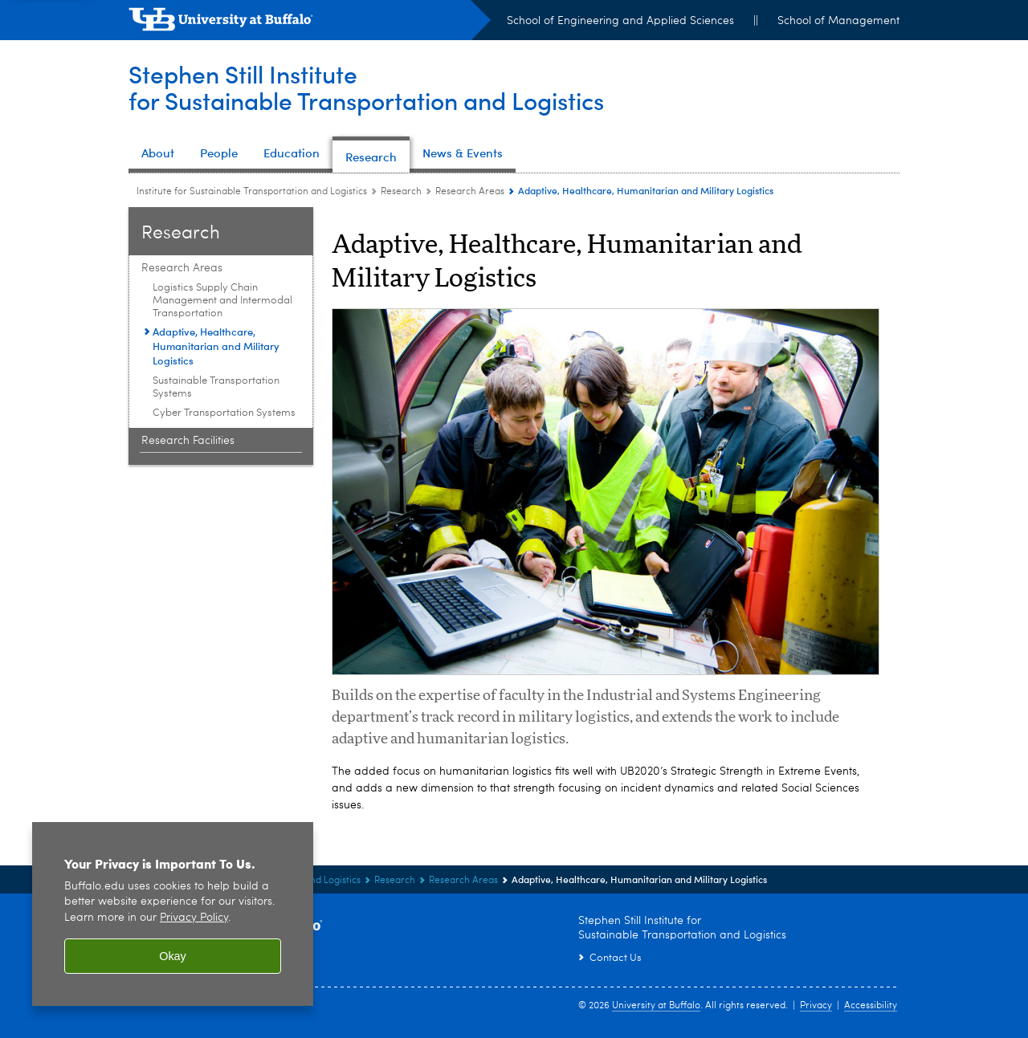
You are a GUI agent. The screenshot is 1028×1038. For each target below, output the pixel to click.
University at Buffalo (656, 1006)
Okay (172, 956)
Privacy (816, 1006)
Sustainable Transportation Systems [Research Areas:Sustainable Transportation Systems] (216, 387)
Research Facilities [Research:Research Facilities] (188, 440)
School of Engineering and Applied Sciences (620, 20)
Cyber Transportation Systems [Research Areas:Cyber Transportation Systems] (224, 413)
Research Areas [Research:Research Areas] (469, 192)
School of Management (838, 20)
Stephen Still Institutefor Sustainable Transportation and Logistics (366, 87)
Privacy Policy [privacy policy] (194, 918)
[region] (172, 914)
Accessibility (870, 1006)
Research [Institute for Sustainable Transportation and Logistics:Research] (401, 192)
